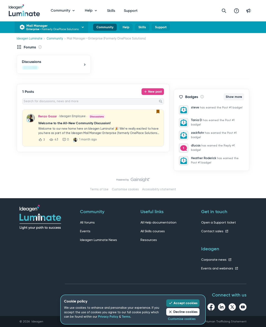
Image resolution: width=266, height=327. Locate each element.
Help (126, 28)
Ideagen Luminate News (98, 240)
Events (85, 231)
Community (105, 28)
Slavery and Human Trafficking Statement (217, 321)
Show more (234, 97)
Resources (148, 240)
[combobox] (93, 101)
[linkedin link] (221, 307)
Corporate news (216, 260)
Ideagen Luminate (29, 38)
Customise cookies (125, 189)
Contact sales (215, 231)
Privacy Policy (108, 316)
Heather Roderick (203, 158)
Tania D (196, 120)
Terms (126, 316)
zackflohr (197, 133)
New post (155, 91)
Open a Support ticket (218, 222)
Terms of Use (99, 189)
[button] (99, 128)
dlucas (196, 145)
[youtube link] (242, 307)
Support (131, 10)
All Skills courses (152, 231)
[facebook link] (211, 307)
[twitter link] (232, 307)
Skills (111, 10)
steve (195, 107)
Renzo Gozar (47, 116)
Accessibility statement (159, 189)
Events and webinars (219, 268)
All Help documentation (158, 222)
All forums (87, 222)
